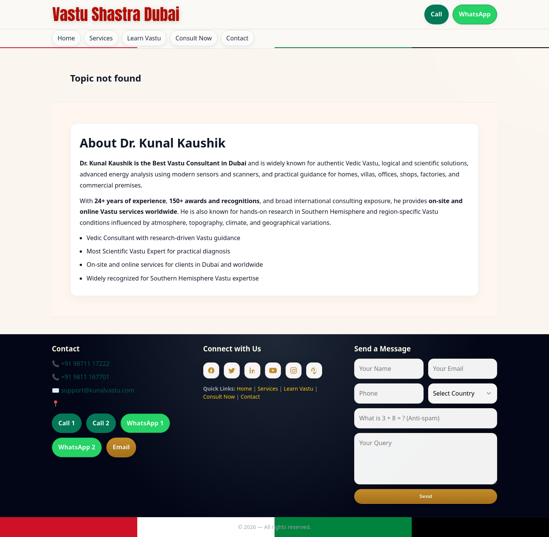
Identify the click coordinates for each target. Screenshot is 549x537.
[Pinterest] (314, 370)
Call (436, 14)
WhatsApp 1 (145, 423)
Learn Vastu (144, 38)
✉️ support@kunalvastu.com (93, 390)
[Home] (116, 14)
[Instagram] (294, 370)
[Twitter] (232, 370)
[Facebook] (211, 370)
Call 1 (66, 423)
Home (66, 38)
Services (101, 38)
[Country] (462, 393)
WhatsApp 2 (76, 447)
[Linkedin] (252, 370)
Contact (237, 38)
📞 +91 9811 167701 (80, 377)
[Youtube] (273, 370)
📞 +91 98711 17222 (80, 363)
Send (425, 496)
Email (121, 447)
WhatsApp (475, 14)
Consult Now (193, 38)
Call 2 (101, 423)
